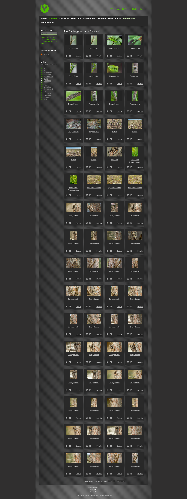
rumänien (47, 87)
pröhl (45, 70)
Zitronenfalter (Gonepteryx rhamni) (129, 56)
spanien (47, 97)
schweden (47, 95)
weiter (119, 481)
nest (45, 99)
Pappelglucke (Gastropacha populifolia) (129, 83)
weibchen (47, 81)
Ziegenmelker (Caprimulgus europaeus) (67, 139)
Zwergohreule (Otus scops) (67, 223)
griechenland (48, 77)
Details (78, 56)
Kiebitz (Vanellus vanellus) (108, 139)
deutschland (48, 89)
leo (45, 68)
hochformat (48, 72)
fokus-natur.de (128, 8)
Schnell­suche (46, 30)
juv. (45, 91)
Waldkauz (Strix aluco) (108, 167)
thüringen (47, 93)
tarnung (46, 54)
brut (45, 85)
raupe (46, 79)
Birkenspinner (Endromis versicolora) (108, 56)
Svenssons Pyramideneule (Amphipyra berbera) (129, 167)
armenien (47, 75)
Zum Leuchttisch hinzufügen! (70, 56)
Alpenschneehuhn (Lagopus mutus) (87, 195)
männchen (48, 83)
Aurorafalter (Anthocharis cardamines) (67, 56)
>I (123, 481)
